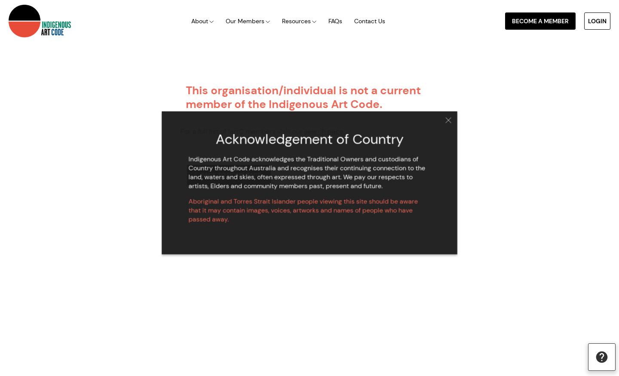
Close (443, 123)
